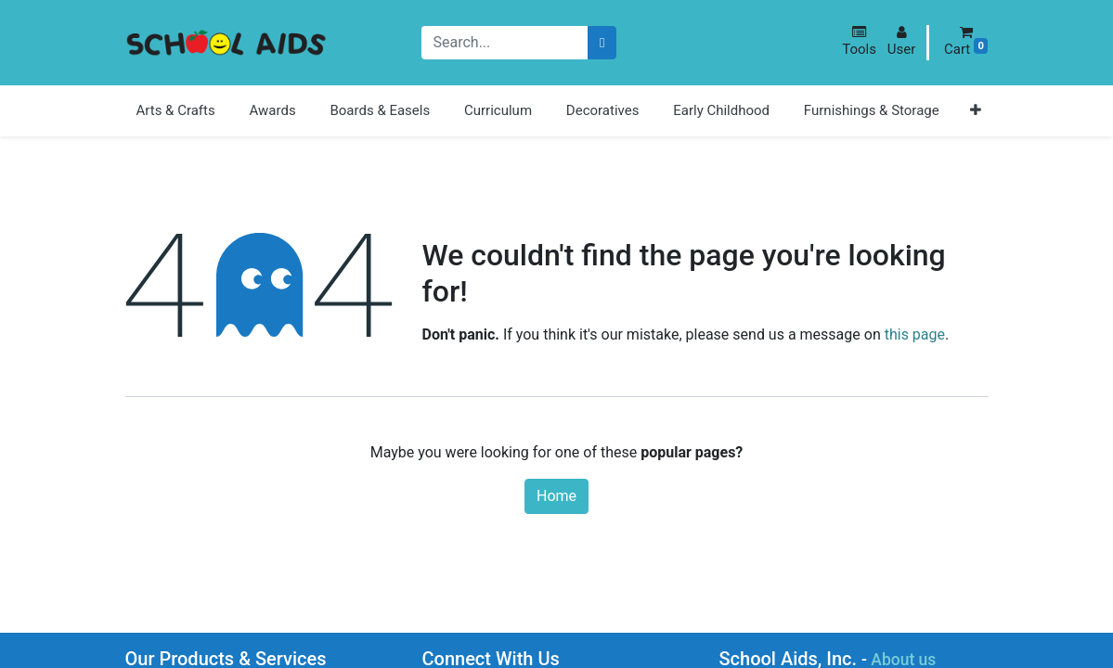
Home (556, 496)
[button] (859, 41)
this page (915, 334)
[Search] (602, 43)
